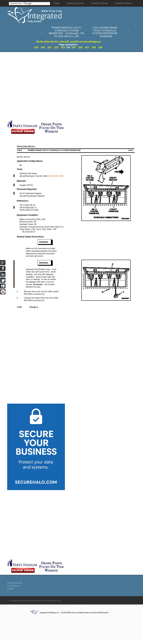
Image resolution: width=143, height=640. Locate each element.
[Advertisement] (38, 86)
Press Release (13, 586)
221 (50, 47)
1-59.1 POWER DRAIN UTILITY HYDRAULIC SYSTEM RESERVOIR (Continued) (105, 32)
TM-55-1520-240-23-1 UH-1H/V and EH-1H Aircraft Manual (68, 41)
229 (100, 47)
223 (63, 47)
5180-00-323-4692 (55, 176)
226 (80, 47)
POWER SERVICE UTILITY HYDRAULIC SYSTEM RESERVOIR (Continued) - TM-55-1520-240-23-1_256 (66, 32)
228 (94, 47)
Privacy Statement (14, 583)
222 (56, 47)
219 (36, 47)
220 (43, 47)
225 (74, 47)
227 (87, 47)
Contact (10, 589)
